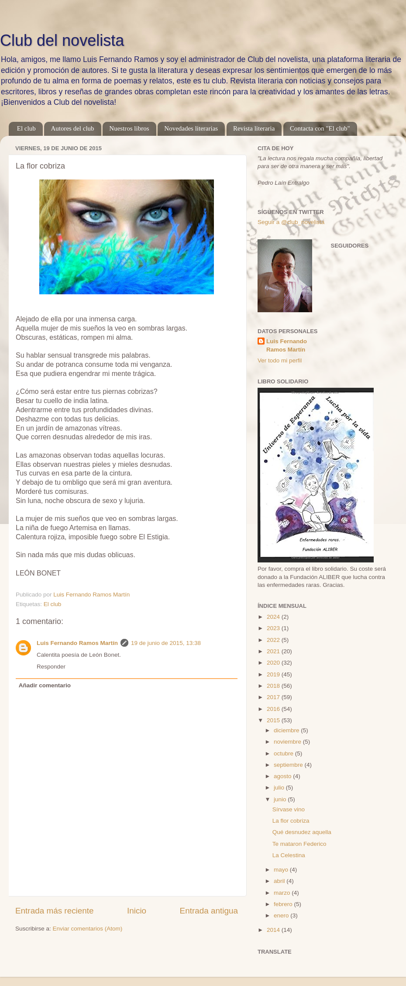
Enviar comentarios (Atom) (88, 928)
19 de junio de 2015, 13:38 (166, 643)
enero (282, 915)
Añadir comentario (45, 685)
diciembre (287, 730)
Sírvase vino (288, 809)
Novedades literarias (191, 128)
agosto (283, 776)
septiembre (289, 765)
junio (281, 799)
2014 (274, 930)
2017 (274, 697)
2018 (274, 686)
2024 (274, 617)
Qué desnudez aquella (301, 832)
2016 (274, 709)
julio (280, 787)
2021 (274, 651)
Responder (51, 666)
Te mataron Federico (299, 844)
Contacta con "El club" (320, 128)
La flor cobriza (291, 820)
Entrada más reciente (54, 910)
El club (26, 128)
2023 (274, 628)
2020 (274, 662)
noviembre (288, 741)
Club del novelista (62, 40)
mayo (282, 869)
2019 (274, 674)
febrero (284, 904)
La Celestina (288, 855)
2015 (274, 720)
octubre (284, 753)
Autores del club (72, 128)
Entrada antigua (209, 910)
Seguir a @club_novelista (291, 222)
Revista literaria (254, 128)
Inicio (136, 910)
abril (280, 881)
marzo (283, 892)
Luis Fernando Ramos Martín (77, 643)
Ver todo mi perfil (280, 360)
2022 (274, 640)
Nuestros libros (129, 128)
